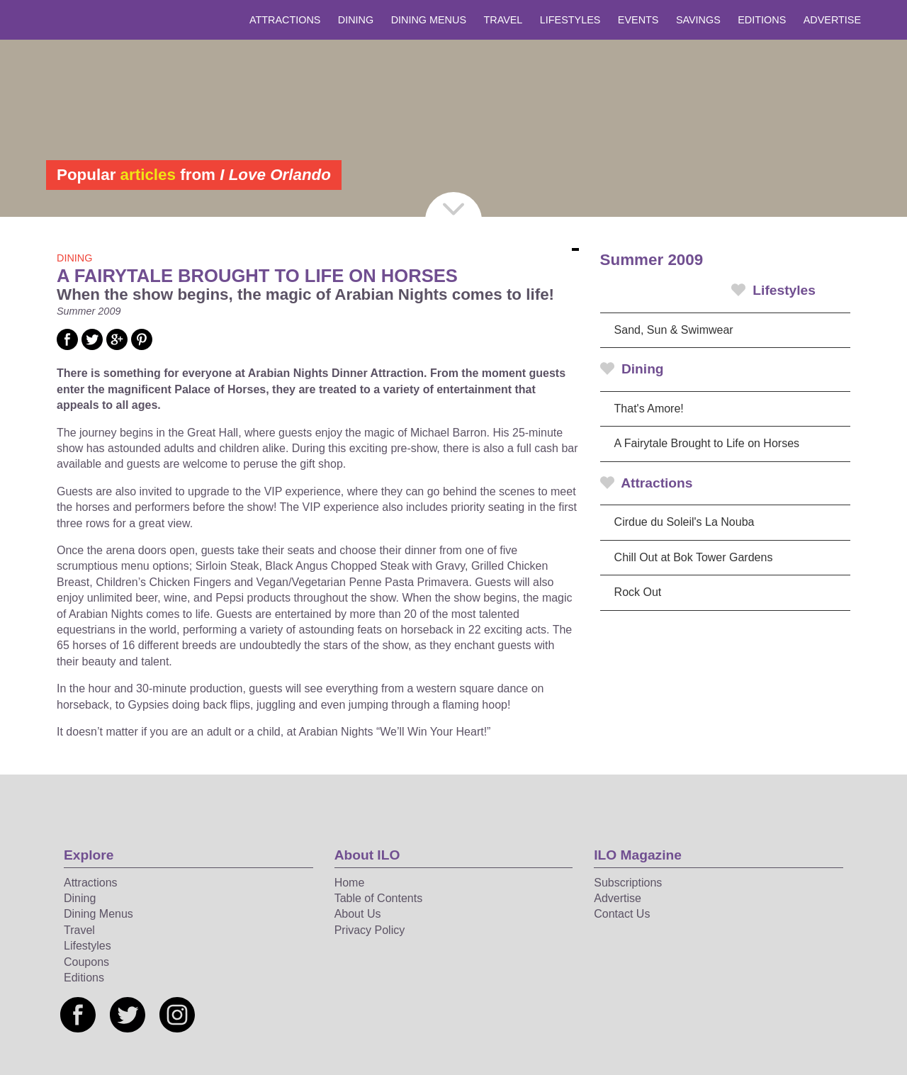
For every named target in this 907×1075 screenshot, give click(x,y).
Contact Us (622, 914)
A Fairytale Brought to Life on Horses (706, 443)
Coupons (86, 962)
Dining (355, 20)
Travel (502, 20)
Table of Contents (378, 898)
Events (638, 20)
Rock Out (638, 592)
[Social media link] (67, 346)
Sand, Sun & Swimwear (673, 330)
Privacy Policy (369, 930)
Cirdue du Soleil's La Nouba (684, 522)
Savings (698, 20)
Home (349, 883)
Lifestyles (570, 20)
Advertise (832, 20)
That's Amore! (649, 409)
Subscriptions (628, 883)
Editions (762, 20)
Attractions (284, 20)
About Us (357, 914)
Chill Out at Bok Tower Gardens (693, 557)
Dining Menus (428, 20)
